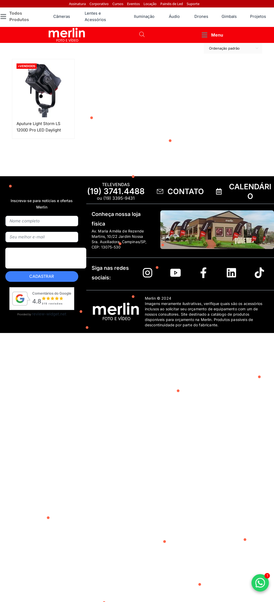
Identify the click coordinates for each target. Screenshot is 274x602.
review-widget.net (49, 313)
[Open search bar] (142, 35)
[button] (20, 16)
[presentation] (45, 270)
